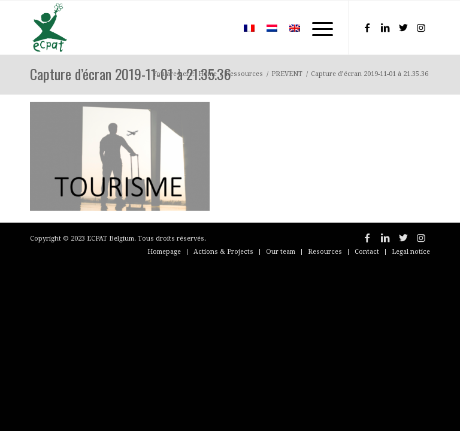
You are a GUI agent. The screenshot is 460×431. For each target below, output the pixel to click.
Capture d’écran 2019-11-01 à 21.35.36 (130, 73)
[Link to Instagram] (421, 28)
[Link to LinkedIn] (385, 28)
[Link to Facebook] (367, 28)
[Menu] (316, 27)
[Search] (220, 27)
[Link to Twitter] (403, 28)
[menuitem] (220, 27)
